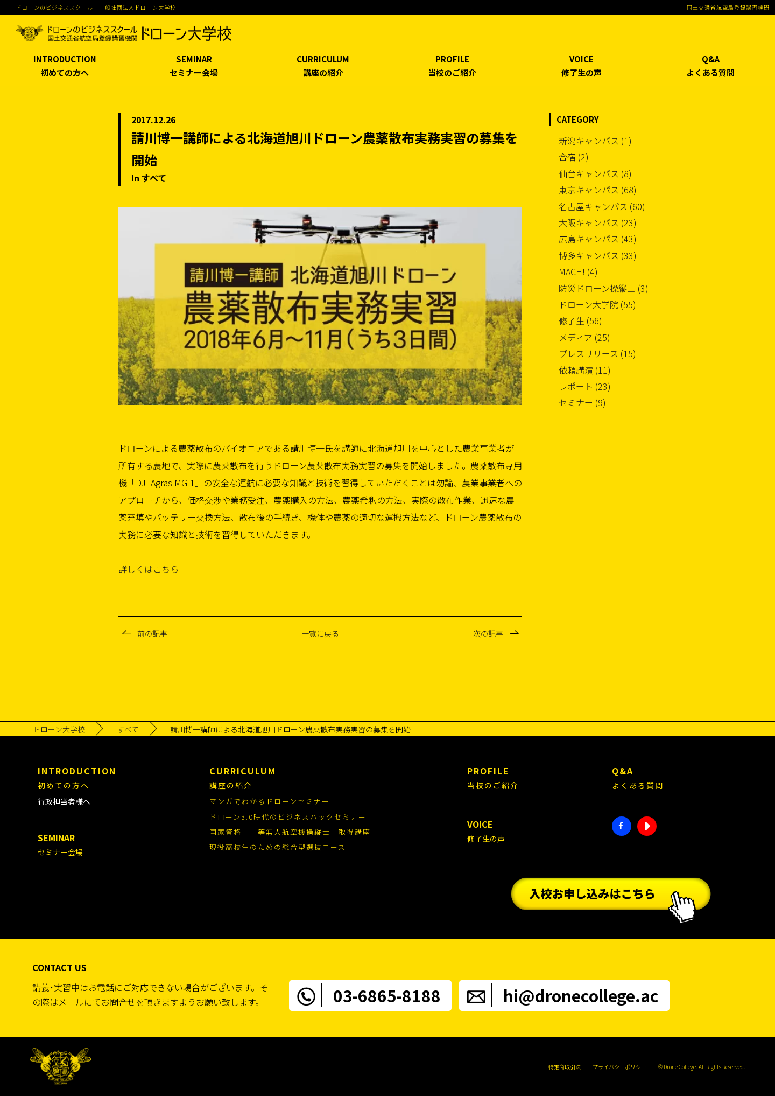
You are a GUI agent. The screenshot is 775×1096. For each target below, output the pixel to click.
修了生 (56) (580, 320)
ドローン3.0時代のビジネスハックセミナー (288, 817)
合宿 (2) (574, 156)
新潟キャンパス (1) (595, 140)
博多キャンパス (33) (598, 255)
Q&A (710, 66)
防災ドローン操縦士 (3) (604, 288)
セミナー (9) (582, 402)
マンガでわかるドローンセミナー (269, 801)
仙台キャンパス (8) (595, 173)
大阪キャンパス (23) (598, 222)
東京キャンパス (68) (598, 189)
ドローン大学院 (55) (597, 304)
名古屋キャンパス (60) (602, 206)
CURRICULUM (323, 66)
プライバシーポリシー (619, 1067)
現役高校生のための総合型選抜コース (277, 847)
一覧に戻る (320, 633)
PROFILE (452, 66)
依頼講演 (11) (585, 370)
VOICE (581, 66)
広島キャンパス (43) (598, 238)
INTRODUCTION (64, 66)
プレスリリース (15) (597, 353)
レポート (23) (585, 386)
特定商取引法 (564, 1067)
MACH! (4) (578, 271)
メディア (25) (584, 337)
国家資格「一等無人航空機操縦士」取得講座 (290, 832)
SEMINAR (194, 66)
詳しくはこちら (148, 568)
